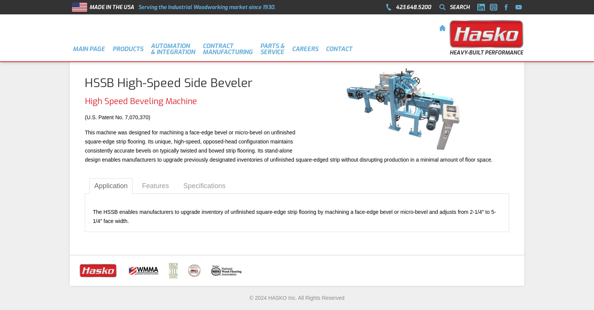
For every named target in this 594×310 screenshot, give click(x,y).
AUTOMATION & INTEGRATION (173, 49)
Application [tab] (111, 186)
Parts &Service (272, 49)
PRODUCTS (128, 49)
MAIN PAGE (89, 49)
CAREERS (305, 49)
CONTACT (339, 49)
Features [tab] (155, 186)
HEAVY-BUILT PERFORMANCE (486, 52)
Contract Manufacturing (228, 49)
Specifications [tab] (204, 186)
